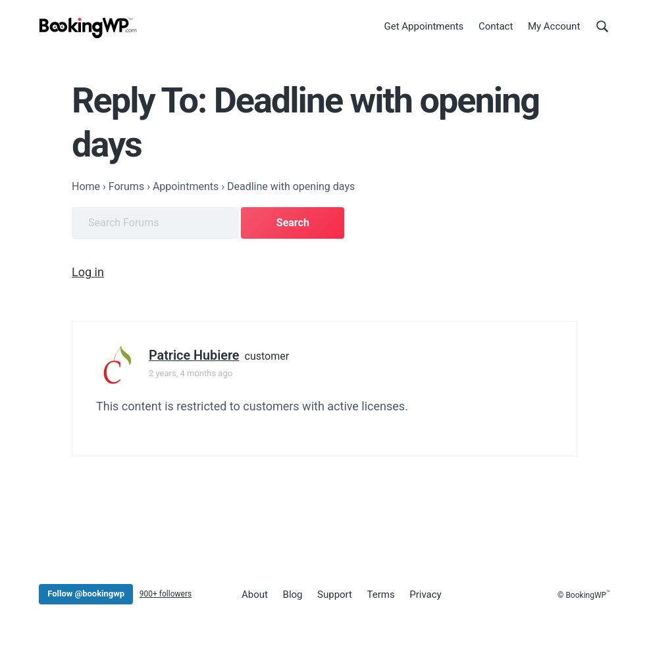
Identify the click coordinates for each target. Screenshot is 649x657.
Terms (381, 594)
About (255, 594)
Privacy (425, 594)
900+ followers (166, 593)
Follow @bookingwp (85, 593)
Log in (88, 272)
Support (334, 594)
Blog (293, 594)
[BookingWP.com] (88, 28)
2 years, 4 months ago (190, 373)
